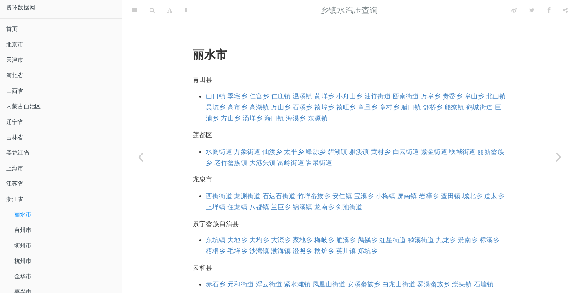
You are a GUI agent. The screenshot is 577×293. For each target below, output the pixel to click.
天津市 (15, 60)
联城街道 (462, 151)
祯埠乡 (324, 107)
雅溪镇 (359, 151)
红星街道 (392, 239)
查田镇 (451, 195)
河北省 (15, 75)
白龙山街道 (398, 284)
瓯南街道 (406, 96)
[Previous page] (140, 156)
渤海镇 (281, 250)
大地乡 (237, 239)
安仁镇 (342, 195)
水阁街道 (219, 151)
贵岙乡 (452, 96)
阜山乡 (475, 96)
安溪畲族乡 (363, 284)
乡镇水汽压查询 (349, 10)
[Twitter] (532, 10)
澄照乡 (303, 250)
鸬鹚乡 (368, 239)
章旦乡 (368, 107)
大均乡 (259, 239)
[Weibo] (514, 10)
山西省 (15, 90)
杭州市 (23, 261)
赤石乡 (216, 284)
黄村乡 (381, 151)
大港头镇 (262, 162)
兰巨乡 (281, 206)
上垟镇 (216, 206)
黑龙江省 (17, 152)
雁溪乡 (346, 239)
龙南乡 (324, 206)
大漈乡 (281, 239)
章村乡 (389, 107)
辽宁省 (15, 121)
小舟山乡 (349, 96)
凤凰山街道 (329, 284)
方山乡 (231, 118)
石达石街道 (278, 195)
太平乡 (294, 151)
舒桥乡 (433, 107)
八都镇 (259, 206)
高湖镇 (259, 107)
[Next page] (558, 156)
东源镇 (318, 118)
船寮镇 (455, 107)
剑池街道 (349, 206)
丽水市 (23, 214)
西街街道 (219, 195)
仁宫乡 (259, 96)
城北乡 (472, 195)
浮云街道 (269, 284)
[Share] (565, 10)
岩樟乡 (429, 195)
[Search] (152, 10)
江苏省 (15, 183)
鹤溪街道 (421, 239)
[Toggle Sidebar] (134, 10)
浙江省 (15, 199)
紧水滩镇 (297, 284)
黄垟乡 (324, 96)
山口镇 (216, 96)
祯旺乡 (346, 107)
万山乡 (281, 107)
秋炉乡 (324, 250)
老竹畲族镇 (230, 162)
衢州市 (23, 245)
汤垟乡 (252, 118)
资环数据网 (20, 7)
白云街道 (406, 151)
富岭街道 (290, 162)
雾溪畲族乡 (433, 284)
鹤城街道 (479, 107)
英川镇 (346, 250)
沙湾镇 (259, 250)
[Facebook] (549, 10)
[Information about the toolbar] (186, 10)
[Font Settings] (169, 10)
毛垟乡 (237, 250)
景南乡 (468, 239)
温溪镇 (303, 96)
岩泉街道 (319, 162)
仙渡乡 (272, 151)
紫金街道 (434, 151)
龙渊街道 (247, 195)
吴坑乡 (216, 107)
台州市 (23, 230)
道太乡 (494, 195)
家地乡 (303, 239)
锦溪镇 (303, 206)
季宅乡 (237, 96)
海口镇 (274, 118)
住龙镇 (237, 206)
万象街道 (247, 151)
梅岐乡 (324, 239)
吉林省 (15, 137)
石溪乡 (303, 107)
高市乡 (237, 107)
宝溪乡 (364, 195)
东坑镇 (216, 239)
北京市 (15, 44)
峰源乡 (316, 151)
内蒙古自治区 (23, 106)
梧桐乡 (216, 250)
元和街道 (240, 284)
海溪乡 (296, 118)
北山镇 (496, 96)
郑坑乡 (368, 250)
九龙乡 (446, 239)
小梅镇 (386, 195)
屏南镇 (407, 195)
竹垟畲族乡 (313, 195)
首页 (12, 29)
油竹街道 (377, 96)
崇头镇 (462, 284)
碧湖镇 (338, 151)
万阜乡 (431, 96)
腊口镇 (411, 107)
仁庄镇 (281, 96)
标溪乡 (490, 239)
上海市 (15, 168)
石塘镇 (484, 284)
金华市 (23, 276)
